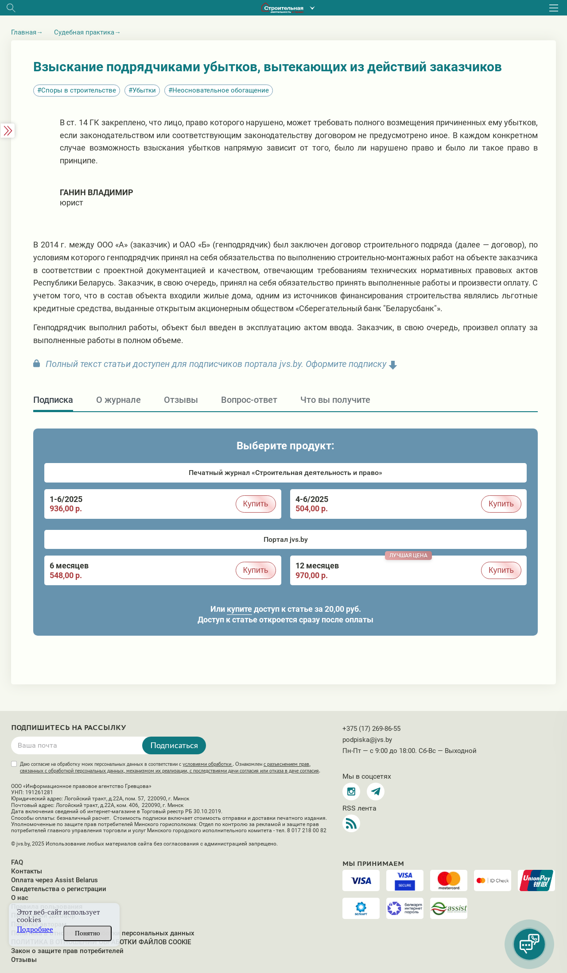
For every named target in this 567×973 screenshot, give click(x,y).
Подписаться (174, 745)
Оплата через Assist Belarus (54, 880)
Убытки (144, 90)
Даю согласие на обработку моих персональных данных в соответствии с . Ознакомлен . (170, 767)
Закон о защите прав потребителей (67, 951)
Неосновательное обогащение (220, 90)
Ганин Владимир (96, 192)
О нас (19, 898)
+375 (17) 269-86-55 (371, 729)
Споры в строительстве (78, 90)
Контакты (26, 871)
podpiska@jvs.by (367, 740)
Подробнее (35, 929)
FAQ (17, 862)
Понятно (87, 933)
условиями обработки (208, 764)
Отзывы (24, 960)
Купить (255, 503)
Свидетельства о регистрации (58, 889)
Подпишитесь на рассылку (68, 727)
